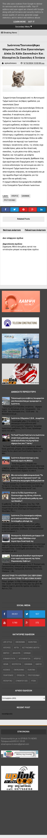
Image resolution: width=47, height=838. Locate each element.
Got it (31, 22)
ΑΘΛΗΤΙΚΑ (32, 642)
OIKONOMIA (20, 642)
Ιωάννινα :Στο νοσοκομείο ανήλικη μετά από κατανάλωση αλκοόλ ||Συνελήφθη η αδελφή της (26, 518)
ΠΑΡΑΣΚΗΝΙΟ (19, 670)
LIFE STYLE (7, 642)
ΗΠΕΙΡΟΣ (14, 196)
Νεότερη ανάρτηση (12, 230)
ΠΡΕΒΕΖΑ (21, 675)
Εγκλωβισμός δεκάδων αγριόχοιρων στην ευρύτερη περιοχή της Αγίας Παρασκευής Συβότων (27, 558)
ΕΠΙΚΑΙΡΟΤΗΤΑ (9, 659)
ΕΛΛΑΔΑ (27, 653)
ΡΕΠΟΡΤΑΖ (7, 681)
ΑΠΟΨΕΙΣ (7, 648)
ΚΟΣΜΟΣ (6, 670)
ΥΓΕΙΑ (33, 681)
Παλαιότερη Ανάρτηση (35, 230)
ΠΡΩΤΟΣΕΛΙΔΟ (9, 200)
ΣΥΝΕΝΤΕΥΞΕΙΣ (22, 681)
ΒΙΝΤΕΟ (6, 653)
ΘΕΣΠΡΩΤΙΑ (16, 664)
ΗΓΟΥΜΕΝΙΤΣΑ (24, 659)
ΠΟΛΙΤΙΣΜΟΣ (8, 675)
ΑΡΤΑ (16, 648)
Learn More (19, 22)
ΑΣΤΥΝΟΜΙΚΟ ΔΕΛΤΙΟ (30, 648)
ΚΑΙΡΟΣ (39, 664)
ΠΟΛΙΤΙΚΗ (31, 670)
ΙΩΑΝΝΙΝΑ (25, 196)
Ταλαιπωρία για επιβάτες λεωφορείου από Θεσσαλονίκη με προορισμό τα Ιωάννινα (27, 401)
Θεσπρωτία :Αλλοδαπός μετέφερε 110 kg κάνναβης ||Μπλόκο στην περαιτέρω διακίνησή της (27, 538)
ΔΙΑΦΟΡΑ (16, 653)
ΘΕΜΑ (5, 664)
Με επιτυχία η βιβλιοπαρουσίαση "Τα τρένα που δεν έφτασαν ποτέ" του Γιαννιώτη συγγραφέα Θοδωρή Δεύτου (27, 478)
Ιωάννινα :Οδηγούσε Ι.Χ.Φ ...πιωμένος (27, 418)
